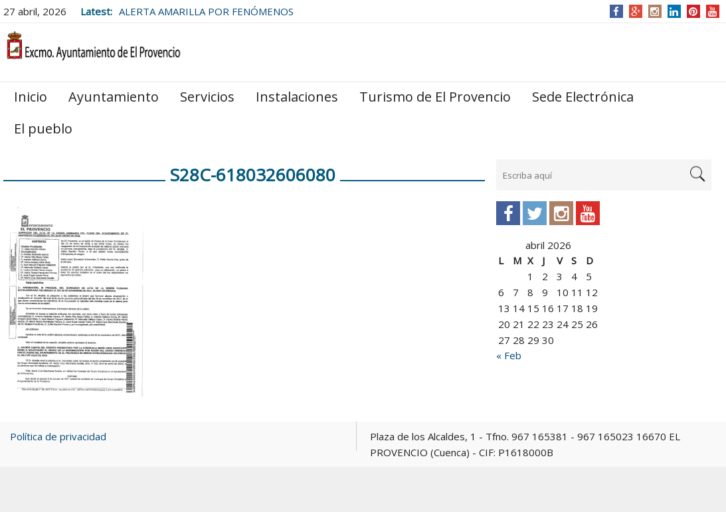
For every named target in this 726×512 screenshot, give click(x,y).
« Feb (508, 355)
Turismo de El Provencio (435, 97)
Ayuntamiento (113, 97)
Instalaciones (297, 97)
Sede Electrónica (583, 97)
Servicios (207, 97)
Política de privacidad (58, 436)
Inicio (30, 97)
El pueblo (43, 128)
